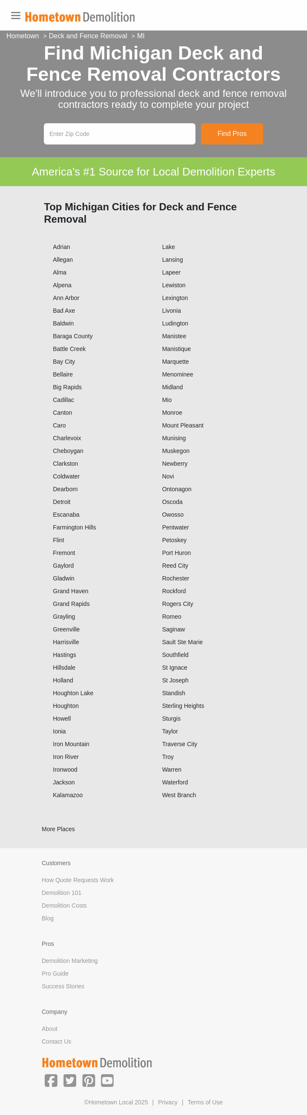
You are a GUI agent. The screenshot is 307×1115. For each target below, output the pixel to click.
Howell (62, 718)
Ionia (59, 731)
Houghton (66, 705)
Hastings (64, 654)
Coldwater (66, 476)
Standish (173, 693)
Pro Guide (55, 973)
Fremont (64, 552)
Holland (63, 680)
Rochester (175, 578)
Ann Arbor (66, 297)
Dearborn (65, 489)
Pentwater (175, 527)
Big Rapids (67, 387)
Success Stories (63, 986)
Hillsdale (64, 667)
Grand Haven (70, 591)
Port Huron (176, 552)
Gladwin (64, 578)
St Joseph (175, 680)
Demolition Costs (64, 905)
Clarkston (65, 463)
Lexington (175, 297)
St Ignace (174, 667)
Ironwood (65, 769)
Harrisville (66, 642)
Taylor (170, 731)
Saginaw (173, 629)
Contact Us (56, 1041)
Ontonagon (177, 489)
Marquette (175, 361)
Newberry (175, 463)
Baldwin (63, 323)
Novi (168, 476)
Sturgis (171, 718)
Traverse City (180, 744)
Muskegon (176, 450)
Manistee (174, 336)
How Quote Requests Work (78, 880)
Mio (167, 399)
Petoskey (174, 540)
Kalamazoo (68, 795)
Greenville (66, 629)
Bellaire (63, 374)
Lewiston (174, 285)
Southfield (175, 654)
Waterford (175, 782)
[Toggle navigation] (16, 15)
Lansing (172, 259)
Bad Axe (64, 310)
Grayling (64, 616)
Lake (168, 246)
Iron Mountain (71, 744)
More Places (58, 829)
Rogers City (177, 603)
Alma (59, 272)
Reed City (175, 565)
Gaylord (63, 565)
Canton (62, 412)
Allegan (63, 259)
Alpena (62, 285)
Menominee (177, 374)
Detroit (61, 501)
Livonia (171, 310)
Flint (58, 540)
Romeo (171, 616)
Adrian (61, 246)
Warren (171, 769)
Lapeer (171, 272)
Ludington (175, 323)
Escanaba (66, 514)
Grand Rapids (71, 603)
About (49, 1028)
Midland (172, 387)
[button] (51, 1080)
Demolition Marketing (70, 960)
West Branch (179, 795)
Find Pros (232, 133)
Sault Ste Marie (182, 642)
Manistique (176, 348)
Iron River (66, 756)
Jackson (64, 782)
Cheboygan (68, 450)
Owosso (173, 514)
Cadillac (63, 399)
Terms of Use (205, 1102)
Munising (174, 438)
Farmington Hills (74, 527)
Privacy (168, 1102)
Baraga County (72, 336)
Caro (59, 425)
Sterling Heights (183, 705)
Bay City (64, 361)
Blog (48, 918)
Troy (168, 756)
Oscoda (172, 501)
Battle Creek (69, 348)
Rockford (174, 591)
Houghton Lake (73, 693)
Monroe (172, 412)
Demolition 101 (61, 892)
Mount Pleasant (183, 425)
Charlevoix (67, 438)
